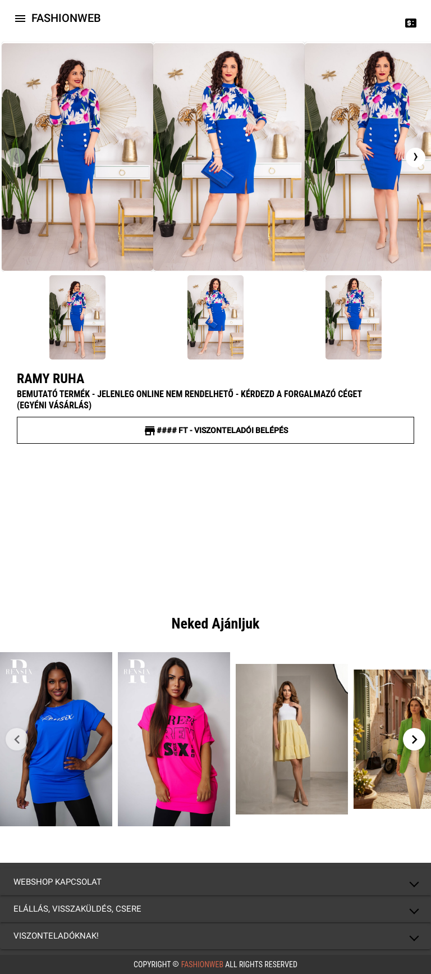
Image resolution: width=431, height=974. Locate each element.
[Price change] (411, 22)
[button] (215, 881)
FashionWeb (202, 964)
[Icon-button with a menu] (20, 18)
